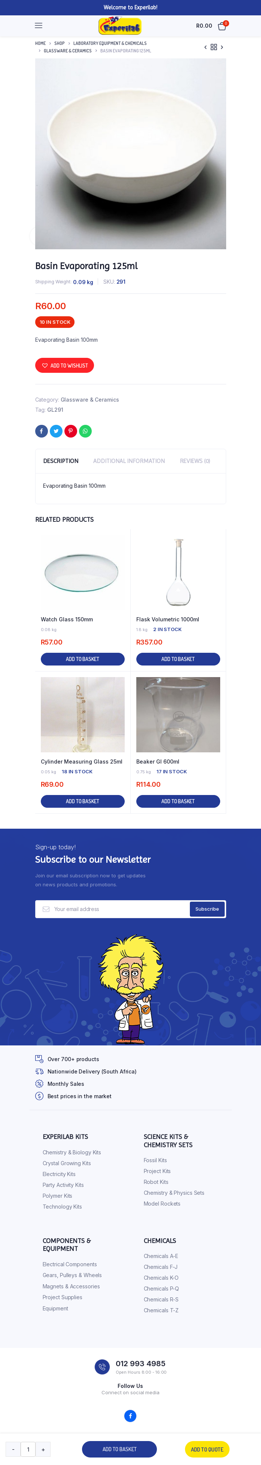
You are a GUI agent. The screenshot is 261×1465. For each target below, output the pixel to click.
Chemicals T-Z (161, 1310)
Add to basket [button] (82, 659)
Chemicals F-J (161, 1267)
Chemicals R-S (161, 1299)
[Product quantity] (28, 1449)
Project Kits (157, 1171)
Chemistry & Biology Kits (72, 1152)
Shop (59, 43)
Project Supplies (62, 1297)
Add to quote (207, 1449)
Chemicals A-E (161, 1256)
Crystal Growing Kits (67, 1163)
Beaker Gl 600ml (157, 761)
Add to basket (120, 1449)
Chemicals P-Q (161, 1288)
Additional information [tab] (129, 461)
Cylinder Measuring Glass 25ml (81, 761)
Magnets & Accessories (71, 1286)
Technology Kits (62, 1206)
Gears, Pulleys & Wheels (72, 1275)
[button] (64, 365)
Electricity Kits (59, 1174)
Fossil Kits (155, 1160)
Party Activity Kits (63, 1185)
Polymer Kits (58, 1196)
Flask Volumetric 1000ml (167, 619)
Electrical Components (70, 1264)
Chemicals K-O (161, 1277)
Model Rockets (162, 1203)
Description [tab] (60, 461)
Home (40, 43)
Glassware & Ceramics (68, 51)
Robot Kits (156, 1182)
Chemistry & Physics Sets (174, 1193)
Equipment (55, 1308)
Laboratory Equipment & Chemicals (110, 43)
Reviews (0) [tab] (195, 461)
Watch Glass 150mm (67, 619)
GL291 (55, 409)
